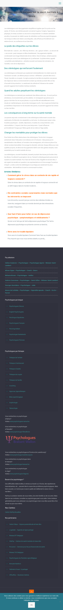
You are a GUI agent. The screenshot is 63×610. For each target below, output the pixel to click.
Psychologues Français (16, 323)
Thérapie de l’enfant (15, 357)
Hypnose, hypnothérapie (17, 391)
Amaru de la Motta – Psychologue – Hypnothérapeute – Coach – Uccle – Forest (31, 291)
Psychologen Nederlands (17, 334)
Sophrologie (13, 402)
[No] (60, 601)
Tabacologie (13, 408)
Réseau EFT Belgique (16, 535)
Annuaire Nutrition (15, 564)
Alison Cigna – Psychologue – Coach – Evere (21, 270)
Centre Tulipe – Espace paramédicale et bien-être (25, 524)
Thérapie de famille (15, 380)
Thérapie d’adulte (15, 369)
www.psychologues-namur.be (19, 421)
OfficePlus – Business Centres (19, 575)
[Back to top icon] (31, 592)
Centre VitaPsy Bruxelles (13, 512)
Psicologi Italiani (14, 329)
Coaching (12, 386)
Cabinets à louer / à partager (18, 569)
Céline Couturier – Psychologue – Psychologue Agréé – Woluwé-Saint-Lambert (30, 264)
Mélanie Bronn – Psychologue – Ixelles (19, 275)
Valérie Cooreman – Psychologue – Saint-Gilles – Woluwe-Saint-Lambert (31, 280)
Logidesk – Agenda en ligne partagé (21, 530)
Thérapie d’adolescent (16, 363)
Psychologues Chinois (16, 306)
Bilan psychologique (16, 397)
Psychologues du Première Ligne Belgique (23, 558)
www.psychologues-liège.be (19, 474)
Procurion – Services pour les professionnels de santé (27, 547)
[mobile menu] (60, 3)
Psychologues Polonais (17, 340)
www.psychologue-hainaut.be (19, 464)
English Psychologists (16, 312)
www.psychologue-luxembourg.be (21, 455)
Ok (31, 605)
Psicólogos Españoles (16, 317)
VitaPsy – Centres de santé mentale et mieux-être (25, 541)
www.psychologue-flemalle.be (20, 432)
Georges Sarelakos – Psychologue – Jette (20, 285)
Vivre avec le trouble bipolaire (21, 232)
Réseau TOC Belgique (16, 552)
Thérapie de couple (15, 374)
